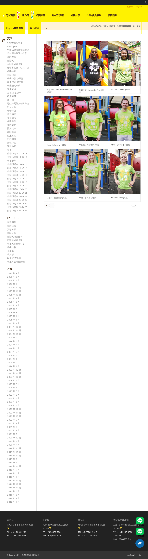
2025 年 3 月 (13, 319)
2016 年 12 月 (14, 484)
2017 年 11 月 (14, 480)
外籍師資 (11, 74)
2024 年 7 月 (13, 344)
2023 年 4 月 (13, 398)
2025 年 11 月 (14, 291)
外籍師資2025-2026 (17, 210)
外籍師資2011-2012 (17, 156)
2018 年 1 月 (13, 476)
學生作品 (11, 247)
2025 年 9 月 (13, 298)
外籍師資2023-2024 (17, 203)
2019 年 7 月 (13, 459)
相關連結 (11, 132)
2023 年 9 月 (13, 380)
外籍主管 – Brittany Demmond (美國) (59, 90)
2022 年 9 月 (13, 419)
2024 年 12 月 (14, 326)
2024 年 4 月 (13, 355)
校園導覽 (11, 121)
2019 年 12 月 (14, 448)
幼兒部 (10, 254)
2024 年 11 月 (14, 330)
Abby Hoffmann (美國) (56, 145)
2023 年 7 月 (13, 387)
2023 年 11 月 (14, 373)
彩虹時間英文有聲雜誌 (18, 103)
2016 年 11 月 (14, 487)
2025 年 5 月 (13, 312)
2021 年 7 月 (13, 426)
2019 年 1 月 (13, 462)
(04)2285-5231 (19, 532)
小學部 (10, 250)
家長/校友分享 (14, 92)
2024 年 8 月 (13, 341)
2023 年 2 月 (13, 405)
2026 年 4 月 (13, 273)
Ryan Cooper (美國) (119, 197)
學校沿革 (11, 160)
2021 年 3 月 (13, 430)
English (139, 7)
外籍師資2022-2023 (17, 199)
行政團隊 (11, 139)
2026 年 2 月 (13, 280)
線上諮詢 (11, 135)
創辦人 (10, 60)
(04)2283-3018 (90, 532)
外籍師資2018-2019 (17, 185)
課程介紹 (11, 142)
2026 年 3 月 (13, 276)
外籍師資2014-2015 (17, 171)
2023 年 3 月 (13, 401)
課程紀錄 (11, 225)
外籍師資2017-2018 (17, 181)
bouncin (137, 555)
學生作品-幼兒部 (15, 81)
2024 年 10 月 (14, 333)
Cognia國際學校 (15, 42)
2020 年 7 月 (13, 444)
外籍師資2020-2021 (17, 192)
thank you (12, 46)
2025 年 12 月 (14, 287)
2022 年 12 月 (14, 409)
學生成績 (11, 89)
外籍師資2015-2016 (17, 174)
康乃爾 (10, 99)
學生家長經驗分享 (16, 243)
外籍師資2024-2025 (17, 207)
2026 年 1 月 (13, 284)
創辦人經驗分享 (14, 64)
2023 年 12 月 (14, 369)
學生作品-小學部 (15, 78)
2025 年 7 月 (13, 305)
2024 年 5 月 (13, 351)
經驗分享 (11, 233)
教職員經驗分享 (14, 240)
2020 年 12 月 (14, 437)
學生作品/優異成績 (16, 261)
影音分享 (11, 107)
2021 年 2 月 (13, 434)
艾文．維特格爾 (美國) (120, 145)
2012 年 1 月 (13, 501)
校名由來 (11, 117)
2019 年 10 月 (14, 455)
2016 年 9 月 (13, 491)
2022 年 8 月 (13, 423)
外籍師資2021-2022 (17, 196)
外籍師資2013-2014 (17, 167)
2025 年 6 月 (13, 309)
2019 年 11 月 (14, 451)
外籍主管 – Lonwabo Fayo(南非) (91, 91)
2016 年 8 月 (13, 494)
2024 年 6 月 (13, 348)
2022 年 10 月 (14, 416)
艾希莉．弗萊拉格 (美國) (89, 145)
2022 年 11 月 (14, 412)
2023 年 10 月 (14, 376)
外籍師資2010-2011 (17, 153)
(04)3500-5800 (55, 532)
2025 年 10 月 (14, 294)
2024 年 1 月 (13, 366)
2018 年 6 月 (13, 473)
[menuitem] (146, 2)
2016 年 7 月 (13, 498)
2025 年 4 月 (13, 316)
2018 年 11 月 (14, 466)
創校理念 (11, 56)
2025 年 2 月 (13, 323)
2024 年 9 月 (13, 337)
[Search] (46, 28)
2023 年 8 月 (13, 384)
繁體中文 (130, 7)
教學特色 (11, 110)
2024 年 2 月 (13, 362)
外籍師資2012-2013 (17, 164)
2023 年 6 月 (13, 391)
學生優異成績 (13, 85)
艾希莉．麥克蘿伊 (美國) (57, 197)
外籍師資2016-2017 (17, 178)
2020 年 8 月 (13, 441)
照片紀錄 (11, 128)
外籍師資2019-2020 (17, 189)
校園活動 (11, 124)
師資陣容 (11, 96)
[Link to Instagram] (4, 40)
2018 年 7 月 (13, 469)
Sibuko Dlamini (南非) (120, 89)
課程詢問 (11, 146)
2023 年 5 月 (13, 394)
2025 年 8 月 (13, 301)
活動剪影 (11, 229)
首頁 (9, 149)
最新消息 (11, 114)
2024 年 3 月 (13, 358)
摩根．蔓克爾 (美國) (87, 197)
